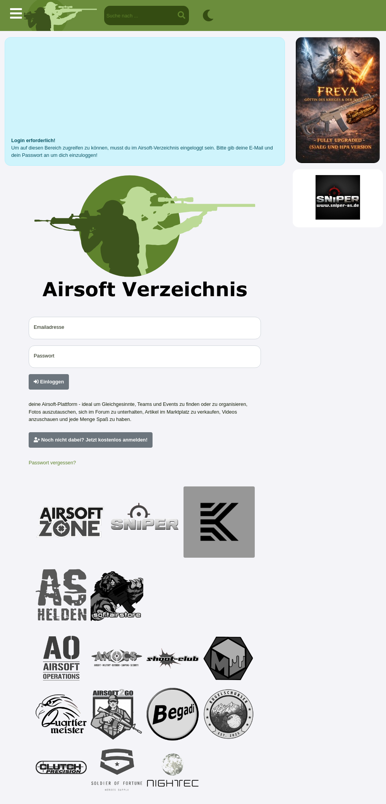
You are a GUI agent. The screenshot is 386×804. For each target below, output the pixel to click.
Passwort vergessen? (52, 463)
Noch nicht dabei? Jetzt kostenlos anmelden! (91, 440)
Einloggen (49, 382)
